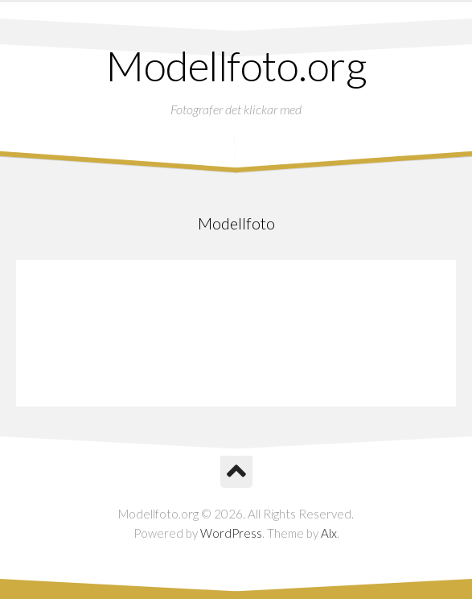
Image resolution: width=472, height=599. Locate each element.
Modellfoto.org (236, 65)
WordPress (231, 533)
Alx (329, 533)
